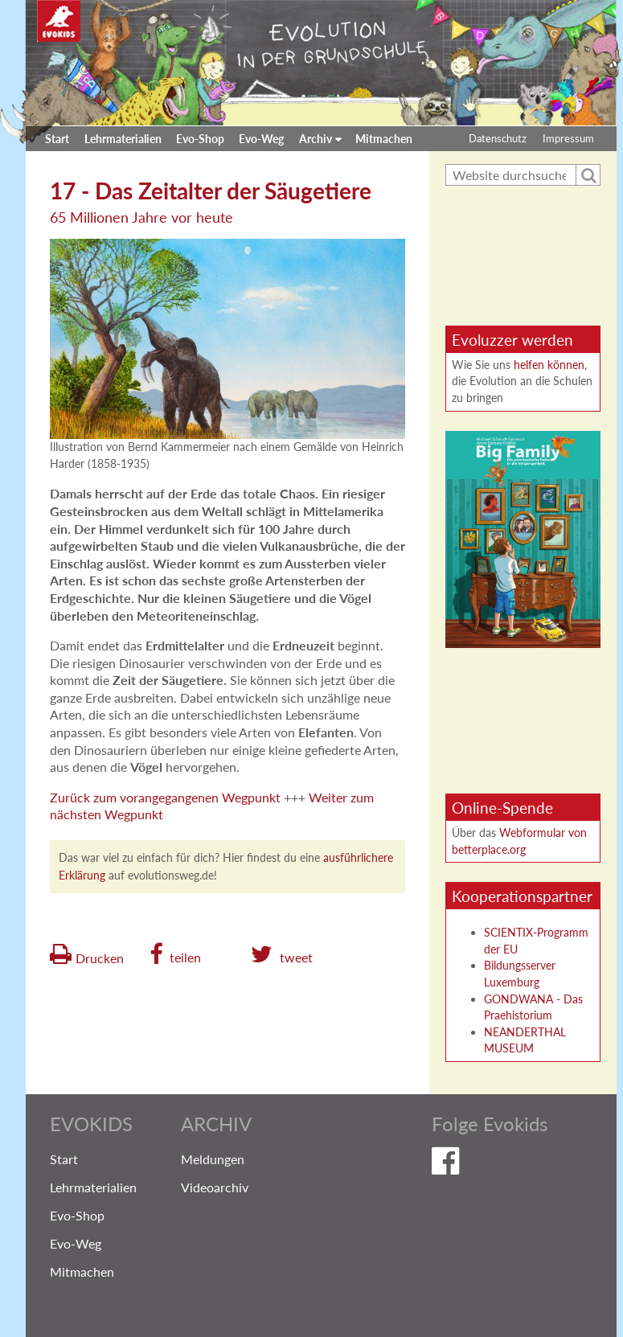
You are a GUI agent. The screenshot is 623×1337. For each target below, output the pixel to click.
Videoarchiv (214, 1187)
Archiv (315, 139)
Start (57, 139)
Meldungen (212, 1159)
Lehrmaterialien (123, 139)
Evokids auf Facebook (504, 1164)
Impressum (568, 138)
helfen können (549, 364)
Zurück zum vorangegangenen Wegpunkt (165, 797)
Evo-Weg (261, 139)
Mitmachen (383, 139)
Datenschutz (498, 138)
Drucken (100, 957)
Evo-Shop (200, 139)
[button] (175, 954)
